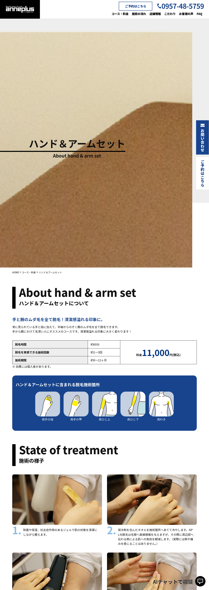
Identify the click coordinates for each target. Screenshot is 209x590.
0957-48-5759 (182, 6)
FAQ (199, 14)
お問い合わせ (202, 140)
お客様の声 (186, 14)
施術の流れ (139, 14)
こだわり (170, 14)
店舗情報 (155, 14)
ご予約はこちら (135, 6)
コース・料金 (120, 14)
